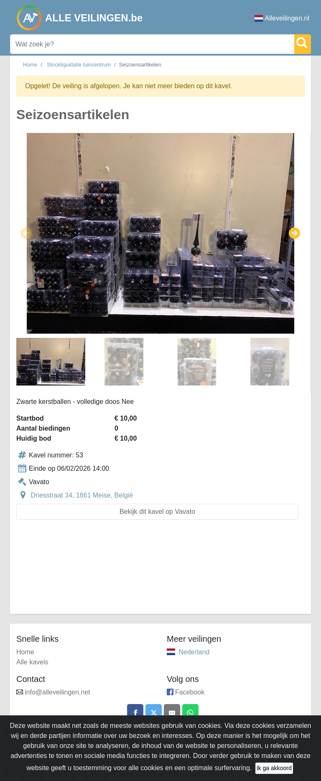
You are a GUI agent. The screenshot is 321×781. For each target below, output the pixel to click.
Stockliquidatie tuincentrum (79, 64)
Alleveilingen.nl (282, 18)
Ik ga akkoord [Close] (274, 768)
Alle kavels (32, 662)
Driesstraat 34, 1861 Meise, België (82, 495)
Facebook (189, 692)
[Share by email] (172, 712)
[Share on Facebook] (135, 712)
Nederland (193, 652)
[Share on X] (153, 712)
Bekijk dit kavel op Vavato (157, 511)
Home (30, 64)
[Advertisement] (160, 572)
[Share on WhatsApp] (190, 712)
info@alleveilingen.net (57, 692)
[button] (26, 233)
